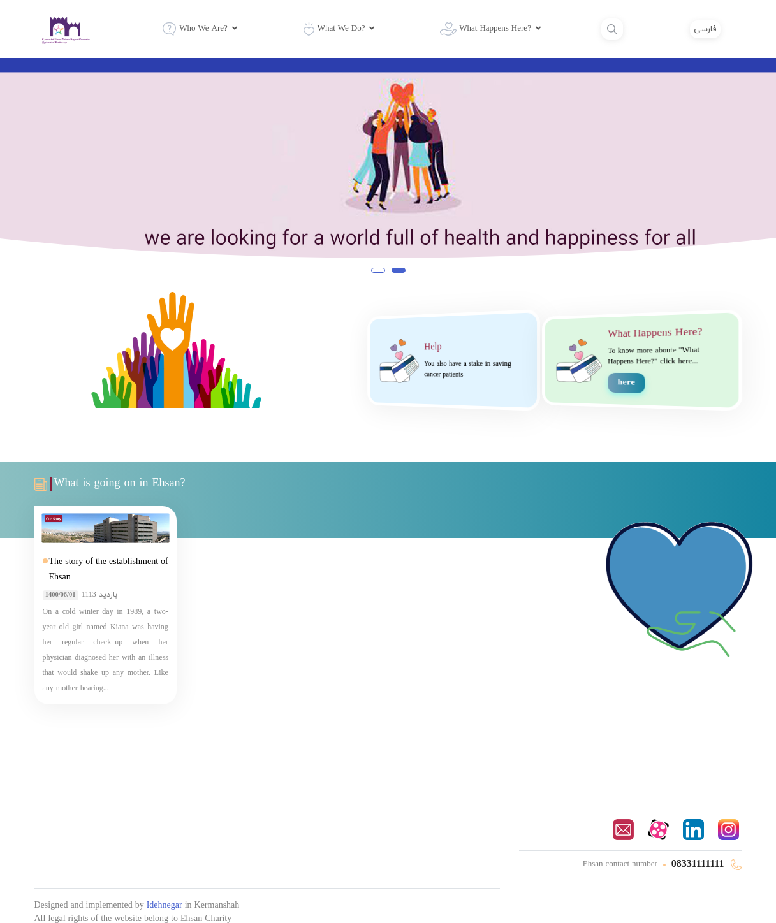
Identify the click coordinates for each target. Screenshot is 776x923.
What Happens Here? (485, 29)
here (625, 383)
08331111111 (699, 864)
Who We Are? (195, 29)
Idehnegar (166, 905)
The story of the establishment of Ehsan (108, 569)
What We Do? (334, 29)
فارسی (705, 29)
